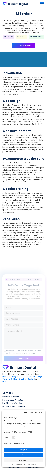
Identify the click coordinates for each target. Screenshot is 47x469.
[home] (20, 4)
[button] (42, 3)
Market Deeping (23, 377)
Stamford (6, 379)
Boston (5, 381)
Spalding (12, 377)
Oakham (14, 379)
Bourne (5, 377)
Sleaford (31, 379)
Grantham (23, 379)
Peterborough (36, 377)
